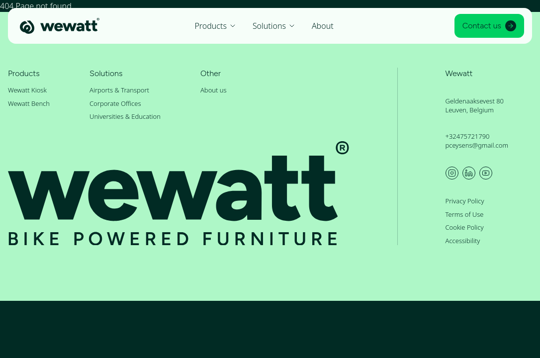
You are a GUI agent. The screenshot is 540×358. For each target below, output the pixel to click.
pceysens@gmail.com (477, 145)
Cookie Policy (465, 227)
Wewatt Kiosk (27, 90)
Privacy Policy (465, 200)
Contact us (489, 25)
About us (213, 90)
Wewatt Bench (29, 103)
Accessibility (463, 240)
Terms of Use (465, 214)
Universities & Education (125, 116)
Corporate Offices (115, 103)
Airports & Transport (119, 90)
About (323, 25)
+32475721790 (468, 136)
